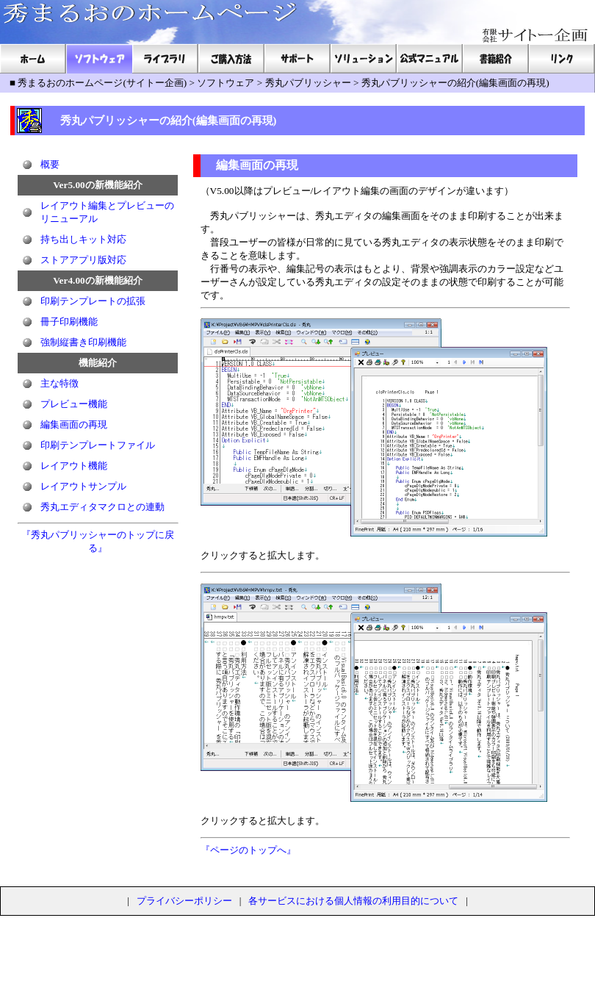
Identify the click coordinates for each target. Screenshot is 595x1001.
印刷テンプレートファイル (97, 445)
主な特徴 (59, 383)
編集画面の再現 (73, 424)
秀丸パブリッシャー (308, 82)
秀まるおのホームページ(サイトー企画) (102, 82)
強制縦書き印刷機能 (83, 342)
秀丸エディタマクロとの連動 (102, 506)
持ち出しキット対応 (83, 239)
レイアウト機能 (73, 465)
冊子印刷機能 (69, 321)
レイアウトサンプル (83, 486)
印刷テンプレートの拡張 (92, 300)
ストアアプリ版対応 (83, 259)
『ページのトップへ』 (248, 849)
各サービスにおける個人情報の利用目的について (353, 900)
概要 (50, 164)
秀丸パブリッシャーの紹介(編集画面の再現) (455, 82)
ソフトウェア (225, 82)
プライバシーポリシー (184, 900)
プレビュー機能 (73, 403)
